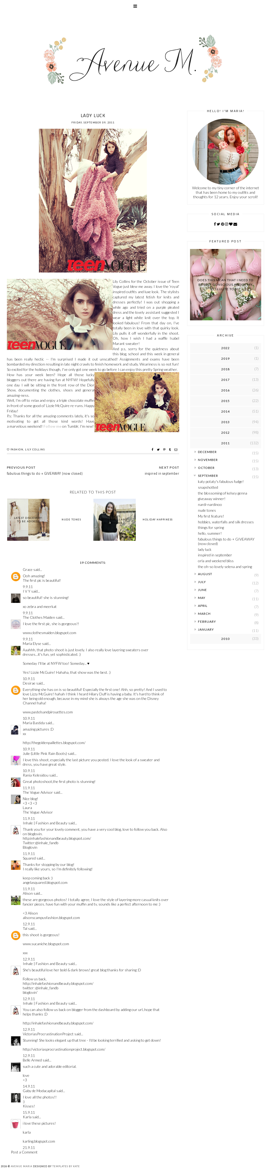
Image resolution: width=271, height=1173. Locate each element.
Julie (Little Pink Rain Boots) (45, 753)
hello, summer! (210, 533)
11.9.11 (29, 788)
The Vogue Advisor (38, 792)
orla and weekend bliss (216, 560)
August (205, 574)
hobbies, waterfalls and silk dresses (226, 522)
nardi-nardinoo (210, 504)
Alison (28, 893)
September (208, 476)
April (202, 606)
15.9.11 (29, 1112)
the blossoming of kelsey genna (222, 493)
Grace (28, 569)
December (207, 452)
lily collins (35, 449)
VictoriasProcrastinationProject (48, 1034)
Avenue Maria (21, 1166)
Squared (29, 858)
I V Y (26, 591)
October (206, 468)
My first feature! (211, 516)
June (202, 590)
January (206, 629)
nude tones (207, 510)
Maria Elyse (32, 643)
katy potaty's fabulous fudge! (221, 481)
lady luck (204, 549)
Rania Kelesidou (35, 775)
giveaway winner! (211, 498)
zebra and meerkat (42, 606)
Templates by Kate (66, 1166)
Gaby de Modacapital (39, 1090)
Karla (27, 1117)
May (201, 598)
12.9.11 (29, 924)
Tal (25, 928)
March (204, 614)
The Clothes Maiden (39, 617)
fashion (17, 449)
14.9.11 (29, 1086)
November (208, 460)
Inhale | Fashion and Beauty (45, 823)
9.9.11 (28, 586)
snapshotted (208, 487)
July (202, 582)
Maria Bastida (34, 723)
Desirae (29, 683)
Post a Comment (24, 1152)
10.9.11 (29, 678)
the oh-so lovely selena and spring (225, 566)
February (207, 622)
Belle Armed (32, 1060)
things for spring (211, 527)
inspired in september (215, 555)
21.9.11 (29, 1147)
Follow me (52, 426)
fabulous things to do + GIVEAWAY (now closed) (226, 541)
